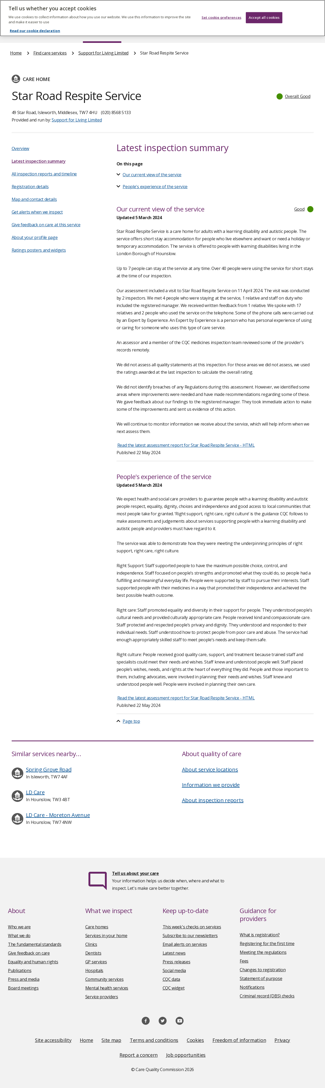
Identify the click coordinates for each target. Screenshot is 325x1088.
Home (15, 33)
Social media (174, 970)
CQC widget (174, 988)
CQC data (171, 979)
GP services (96, 962)
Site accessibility (53, 1040)
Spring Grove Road (49, 769)
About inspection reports (213, 800)
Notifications (252, 987)
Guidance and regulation (246, 33)
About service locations (210, 769)
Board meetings (23, 988)
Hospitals (94, 970)
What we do (19, 935)
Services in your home (106, 935)
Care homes (96, 927)
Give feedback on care (29, 953)
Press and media (23, 979)
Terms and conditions (154, 1040)
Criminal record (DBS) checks (267, 996)
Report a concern (138, 1055)
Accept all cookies (264, 14)
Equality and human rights (33, 962)
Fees (244, 961)
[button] (294, 96)
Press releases (176, 962)
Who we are (19, 927)
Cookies (195, 1040)
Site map (111, 1040)
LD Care (35, 792)
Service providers (101, 997)
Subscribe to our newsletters (190, 935)
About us (53, 33)
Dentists (93, 953)
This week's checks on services (192, 927)
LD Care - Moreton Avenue (58, 815)
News (147, 33)
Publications (188, 33)
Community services (104, 979)
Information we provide (211, 784)
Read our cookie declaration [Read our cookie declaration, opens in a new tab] (35, 27)
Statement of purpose (261, 978)
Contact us (304, 33)
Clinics (91, 944)
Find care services (102, 33)
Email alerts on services (185, 944)
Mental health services (106, 988)
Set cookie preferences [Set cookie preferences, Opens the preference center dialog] (221, 14)
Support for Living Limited (103, 53)
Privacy (282, 1040)
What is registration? (260, 935)
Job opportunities (186, 1055)
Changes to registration (263, 970)
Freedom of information (239, 1040)
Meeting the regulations (263, 952)
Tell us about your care (135, 873)
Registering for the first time (267, 943)
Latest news (174, 953)
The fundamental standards (34, 944)
